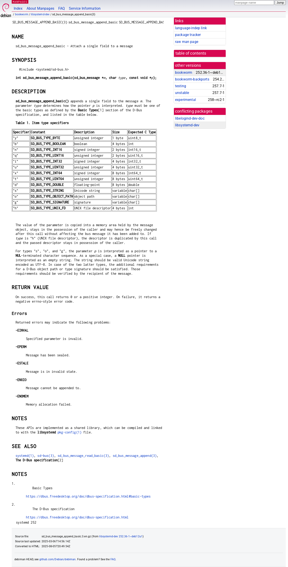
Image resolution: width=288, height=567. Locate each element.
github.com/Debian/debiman (57, 559)
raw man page (186, 42)
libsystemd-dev (40, 14)
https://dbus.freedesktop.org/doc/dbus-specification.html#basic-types (88, 496)
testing (180, 86)
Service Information (85, 8)
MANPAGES (20, 1)
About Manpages (40, 8)
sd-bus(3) (45, 456)
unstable (182, 93)
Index (18, 8)
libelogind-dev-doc (190, 118)
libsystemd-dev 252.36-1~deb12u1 (121, 536)
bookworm (21, 14)
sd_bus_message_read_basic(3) (83, 456)
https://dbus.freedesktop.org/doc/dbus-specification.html (77, 517)
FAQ (61, 8)
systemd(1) (25, 456)
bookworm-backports (192, 79)
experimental (185, 100)
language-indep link (191, 28)
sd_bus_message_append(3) (135, 456)
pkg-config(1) (69, 432)
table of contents (191, 53)
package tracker (188, 35)
